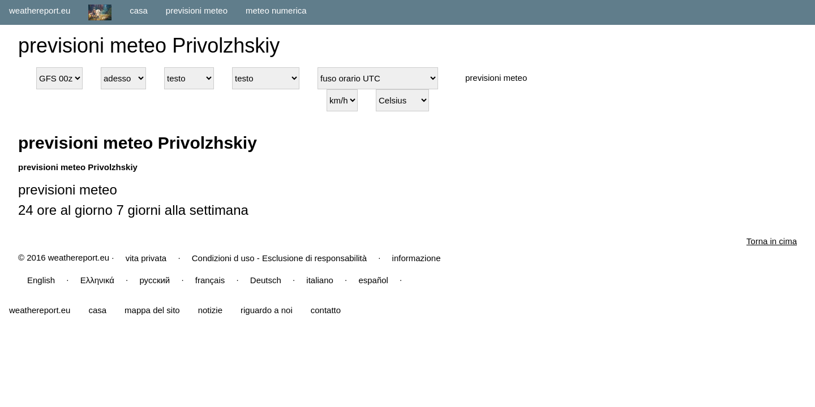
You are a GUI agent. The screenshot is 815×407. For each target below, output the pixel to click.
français (210, 280)
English (41, 280)
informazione (416, 258)
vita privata (146, 258)
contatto (326, 310)
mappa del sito (152, 310)
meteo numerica (276, 10)
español (373, 280)
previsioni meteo (197, 10)
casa (139, 10)
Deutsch (265, 280)
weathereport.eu (39, 10)
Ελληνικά (97, 280)
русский (154, 280)
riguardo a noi (267, 310)
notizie (210, 310)
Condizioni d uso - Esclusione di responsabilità (279, 258)
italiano (319, 280)
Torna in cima (772, 241)
